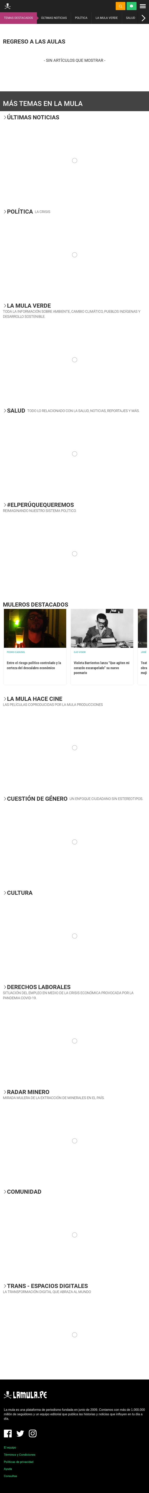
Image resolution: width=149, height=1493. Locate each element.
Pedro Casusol (16, 652)
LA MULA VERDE (107, 18)
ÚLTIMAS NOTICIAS (54, 18)
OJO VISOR (80, 652)
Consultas (10, 1476)
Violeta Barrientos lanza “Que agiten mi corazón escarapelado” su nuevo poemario (102, 668)
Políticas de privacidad (18, 1462)
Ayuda (8, 1469)
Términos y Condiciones (19, 1454)
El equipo (10, 1447)
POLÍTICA (81, 18)
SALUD (130, 18)
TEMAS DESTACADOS (18, 18)
